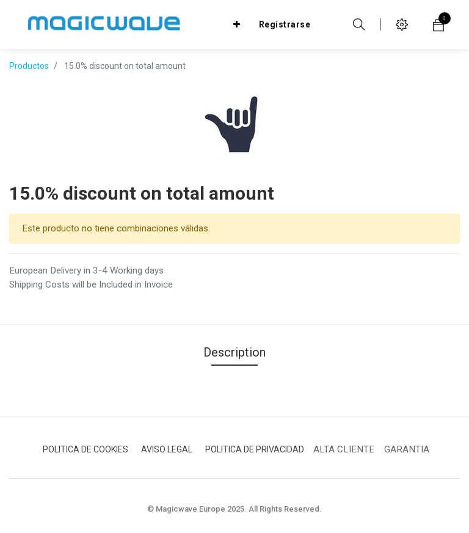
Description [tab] (234, 352)
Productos (29, 66)
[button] (237, 24)
